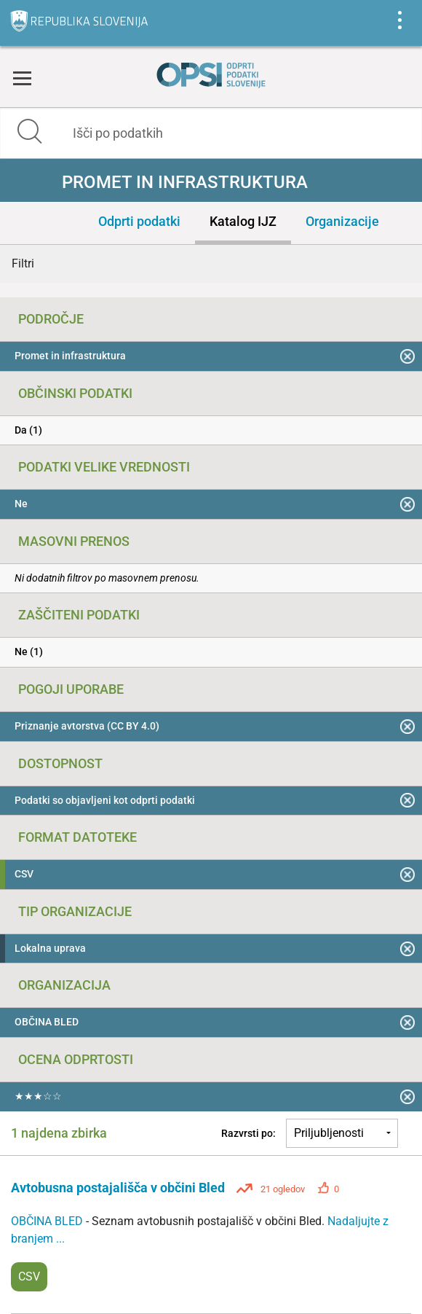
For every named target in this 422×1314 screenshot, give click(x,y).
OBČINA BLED (48, 1221)
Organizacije (342, 221)
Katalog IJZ (243, 221)
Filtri (23, 263)
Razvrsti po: (248, 1133)
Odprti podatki (139, 221)
